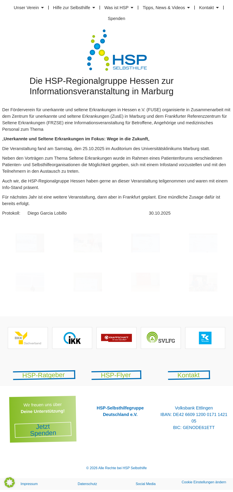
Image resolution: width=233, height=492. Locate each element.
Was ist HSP (119, 7)
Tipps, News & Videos (166, 7)
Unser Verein (29, 7)
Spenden (116, 18)
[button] (9, 482)
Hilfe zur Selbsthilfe (74, 7)
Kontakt (209, 7)
